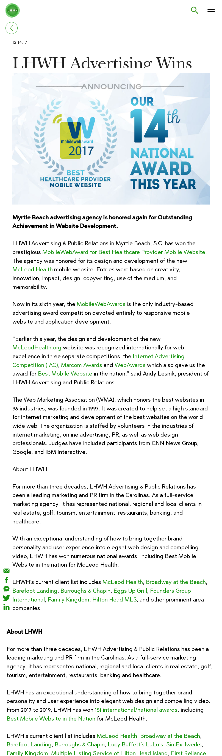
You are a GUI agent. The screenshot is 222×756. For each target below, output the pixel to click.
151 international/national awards (136, 709)
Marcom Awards (81, 365)
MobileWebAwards (101, 303)
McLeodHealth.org (36, 347)
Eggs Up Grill (130, 590)
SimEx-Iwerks (182, 744)
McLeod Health (32, 269)
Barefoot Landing (34, 590)
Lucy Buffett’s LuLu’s (134, 744)
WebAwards (130, 365)
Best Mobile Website (65, 373)
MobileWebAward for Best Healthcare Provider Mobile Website (123, 252)
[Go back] (11, 28)
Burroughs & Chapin (85, 590)
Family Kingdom (68, 599)
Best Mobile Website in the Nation (51, 718)
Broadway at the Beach (176, 581)
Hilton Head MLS (114, 599)
